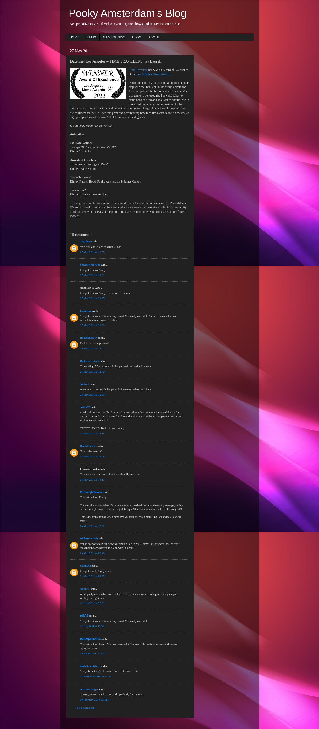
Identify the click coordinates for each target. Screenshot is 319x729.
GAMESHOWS (114, 37)
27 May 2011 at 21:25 (92, 298)
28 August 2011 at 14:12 (93, 653)
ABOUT (154, 37)
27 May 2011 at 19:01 (92, 275)
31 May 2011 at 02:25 (92, 576)
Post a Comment (85, 707)
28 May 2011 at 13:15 (92, 433)
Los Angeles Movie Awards (153, 74)
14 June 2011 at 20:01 (92, 603)
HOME (75, 37)
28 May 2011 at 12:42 (92, 348)
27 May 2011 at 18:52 (92, 252)
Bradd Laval (87, 446)
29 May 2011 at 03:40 (92, 553)
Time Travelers (138, 70)
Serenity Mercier (90, 264)
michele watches (89, 666)
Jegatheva (86, 241)
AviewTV (85, 407)
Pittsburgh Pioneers (92, 492)
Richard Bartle (89, 538)
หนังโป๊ (84, 615)
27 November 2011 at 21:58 (95, 676)
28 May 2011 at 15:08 (92, 456)
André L (85, 384)
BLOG (137, 37)
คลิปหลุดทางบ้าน (90, 639)
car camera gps (89, 689)
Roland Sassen (88, 337)
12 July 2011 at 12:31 (92, 626)
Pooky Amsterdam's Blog (128, 13)
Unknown (86, 311)
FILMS (91, 37)
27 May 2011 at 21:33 (92, 325)
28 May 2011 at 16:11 (92, 479)
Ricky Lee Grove (90, 361)
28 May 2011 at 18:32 (92, 526)
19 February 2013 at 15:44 (95, 699)
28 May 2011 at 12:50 (92, 394)
